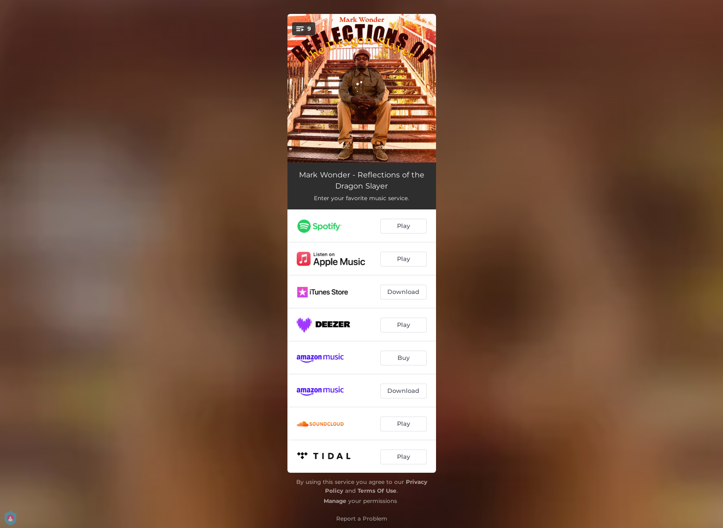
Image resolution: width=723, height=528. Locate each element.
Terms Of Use (377, 490)
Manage (335, 500)
